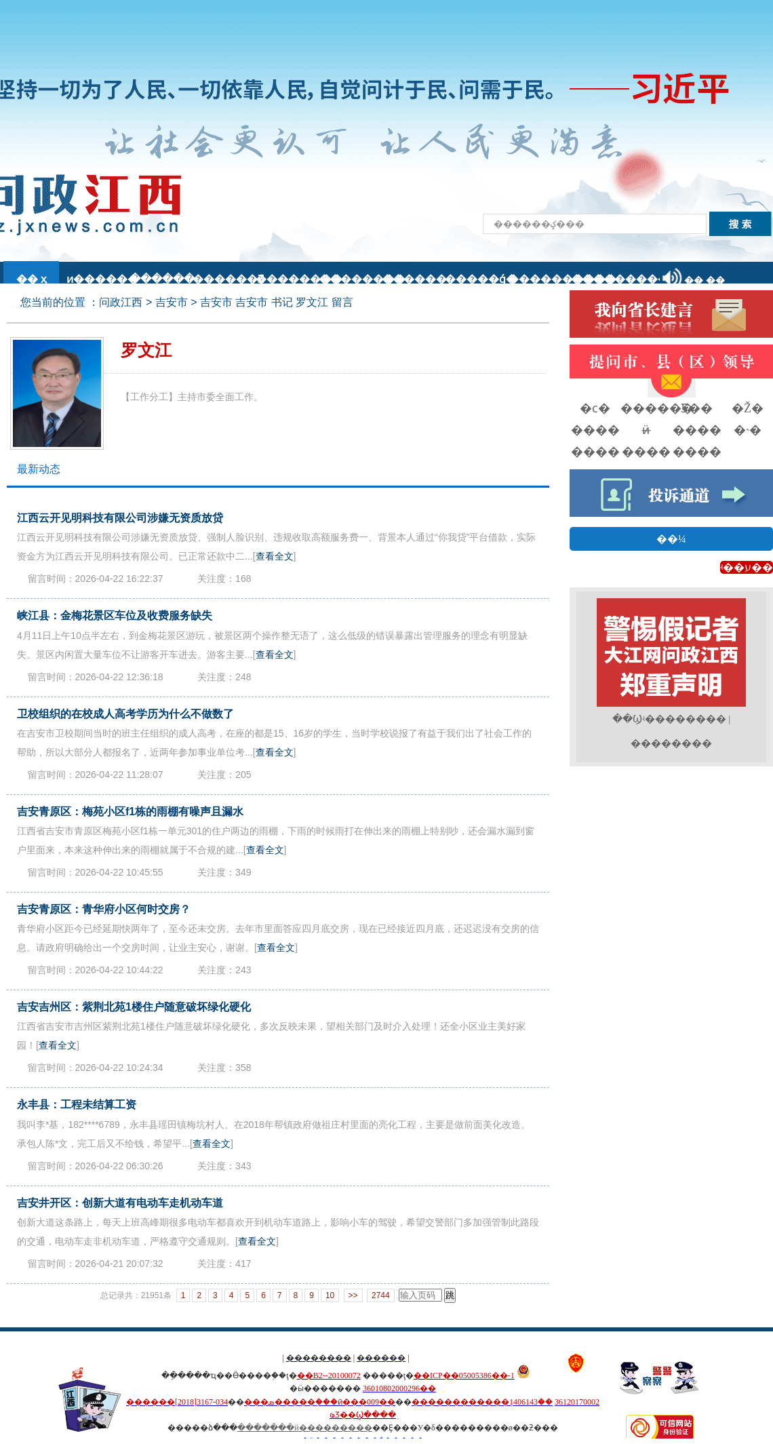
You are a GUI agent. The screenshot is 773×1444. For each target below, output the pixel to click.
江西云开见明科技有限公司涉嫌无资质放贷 (120, 518)
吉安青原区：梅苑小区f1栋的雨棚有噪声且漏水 (130, 811)
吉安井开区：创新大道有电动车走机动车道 (120, 1203)
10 (329, 1295)
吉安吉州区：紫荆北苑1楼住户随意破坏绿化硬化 (134, 1007)
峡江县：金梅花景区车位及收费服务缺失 (114, 615)
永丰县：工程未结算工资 (76, 1104)
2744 (381, 1295)
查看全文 (275, 556)
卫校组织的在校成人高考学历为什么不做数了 (125, 714)
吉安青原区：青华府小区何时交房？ (104, 909)
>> (353, 1295)
